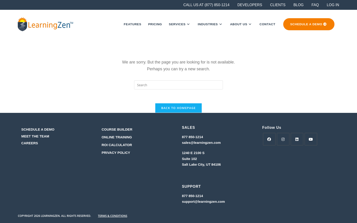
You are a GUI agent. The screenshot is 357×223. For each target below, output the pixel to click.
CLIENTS (278, 5)
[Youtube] (311, 139)
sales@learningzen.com (201, 142)
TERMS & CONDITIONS (112, 216)
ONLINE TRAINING (117, 137)
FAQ (315, 5)
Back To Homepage (178, 108)
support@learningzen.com (203, 201)
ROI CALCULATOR (117, 145)
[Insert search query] (178, 84)
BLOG (298, 5)
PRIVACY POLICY (116, 153)
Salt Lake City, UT (196, 164)
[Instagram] (283, 139)
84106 (216, 164)
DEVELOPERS (249, 5)
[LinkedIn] (297, 139)
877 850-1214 (192, 137)
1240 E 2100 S (193, 153)
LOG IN (333, 5)
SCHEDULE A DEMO (37, 129)
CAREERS (29, 143)
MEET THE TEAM (35, 136)
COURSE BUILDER (117, 129)
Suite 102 (189, 159)
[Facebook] (269, 139)
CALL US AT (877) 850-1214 (206, 5)
